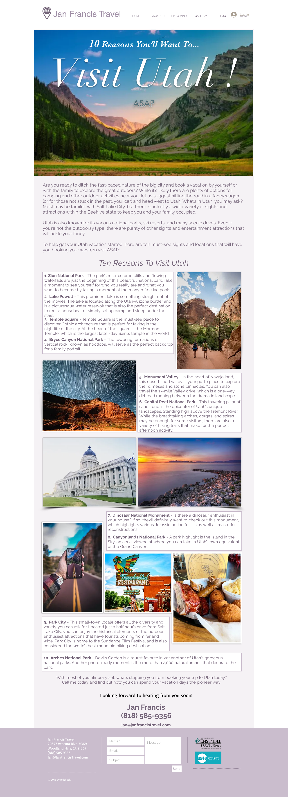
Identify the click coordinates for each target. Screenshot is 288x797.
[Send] (177, 768)
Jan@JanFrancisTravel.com (68, 757)
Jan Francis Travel (87, 14)
